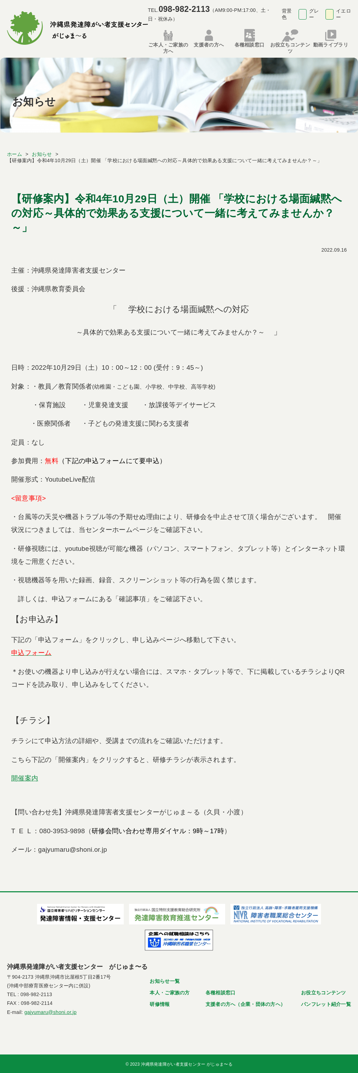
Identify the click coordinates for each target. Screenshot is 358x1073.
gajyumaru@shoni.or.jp (50, 1010)
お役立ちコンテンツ (323, 991)
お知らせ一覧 (165, 979)
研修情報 (160, 1003)
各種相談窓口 (221, 991)
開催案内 (24, 776)
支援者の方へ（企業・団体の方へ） (245, 1003)
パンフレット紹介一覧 (326, 1003)
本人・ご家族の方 (169, 991)
